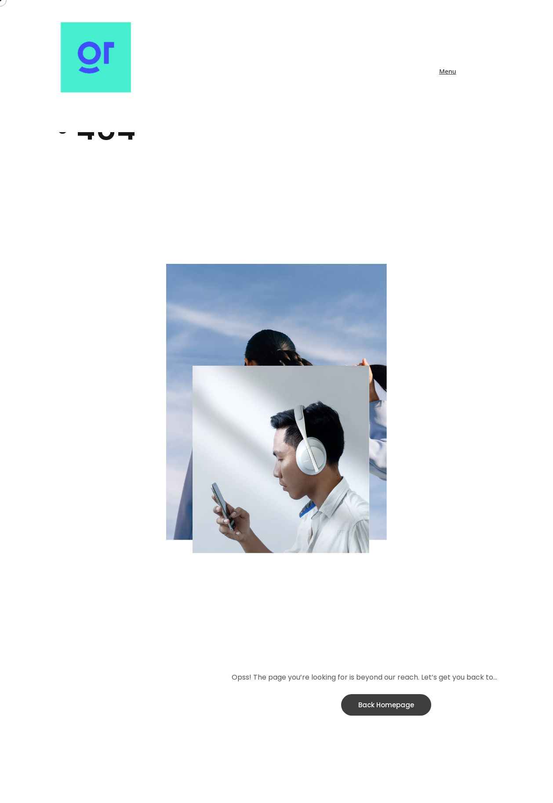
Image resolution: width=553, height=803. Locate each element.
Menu (447, 71)
